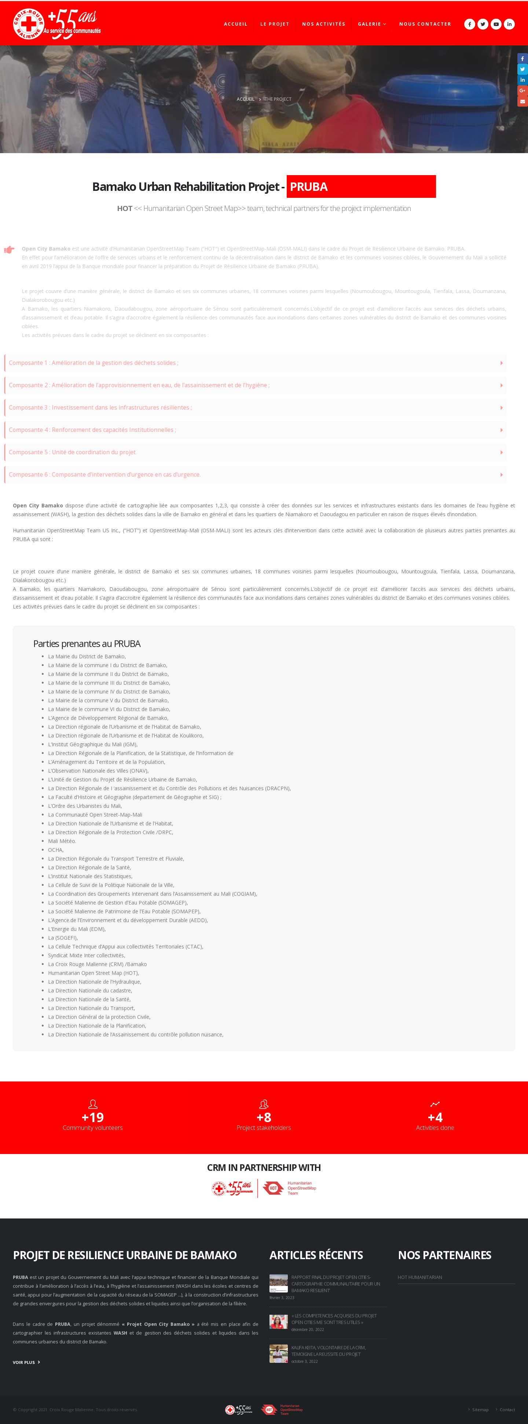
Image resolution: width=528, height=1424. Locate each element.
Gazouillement (522, 69)
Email (522, 101)
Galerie (369, 24)
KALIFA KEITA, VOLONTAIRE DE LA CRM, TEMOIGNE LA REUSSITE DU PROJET (329, 1351)
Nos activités (323, 24)
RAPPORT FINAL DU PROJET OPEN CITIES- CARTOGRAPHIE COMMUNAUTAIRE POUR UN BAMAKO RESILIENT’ (336, 1284)
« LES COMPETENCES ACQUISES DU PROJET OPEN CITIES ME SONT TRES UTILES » (334, 1319)
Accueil (236, 24)
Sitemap (480, 1409)
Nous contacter (425, 24)
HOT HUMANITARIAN (420, 1277)
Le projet (275, 24)
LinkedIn (522, 80)
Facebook (522, 58)
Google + (522, 90)
